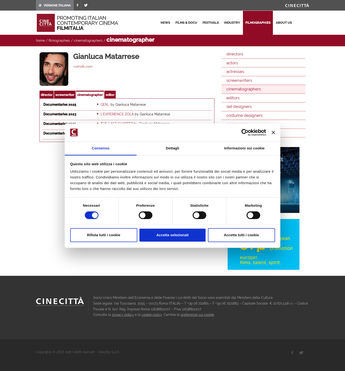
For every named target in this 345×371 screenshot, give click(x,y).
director (46, 95)
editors (233, 97)
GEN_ (105, 104)
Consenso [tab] (100, 148)
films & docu (186, 22)
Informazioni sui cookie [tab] (244, 148)
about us (284, 22)
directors (234, 54)
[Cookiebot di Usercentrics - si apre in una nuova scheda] (245, 132)
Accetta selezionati (172, 235)
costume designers (244, 115)
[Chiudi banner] (273, 132)
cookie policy (152, 315)
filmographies (257, 22)
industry (232, 22)
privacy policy (123, 315)
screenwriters (239, 80)
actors (232, 62)
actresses (235, 71)
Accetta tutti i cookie (241, 235)
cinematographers (88, 40)
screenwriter (64, 95)
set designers (239, 106)
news (165, 22)
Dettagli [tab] (172, 148)
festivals (210, 22)
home (40, 40)
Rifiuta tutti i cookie (103, 235)
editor (110, 95)
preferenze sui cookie (197, 315)
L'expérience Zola (117, 114)
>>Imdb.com (82, 66)
